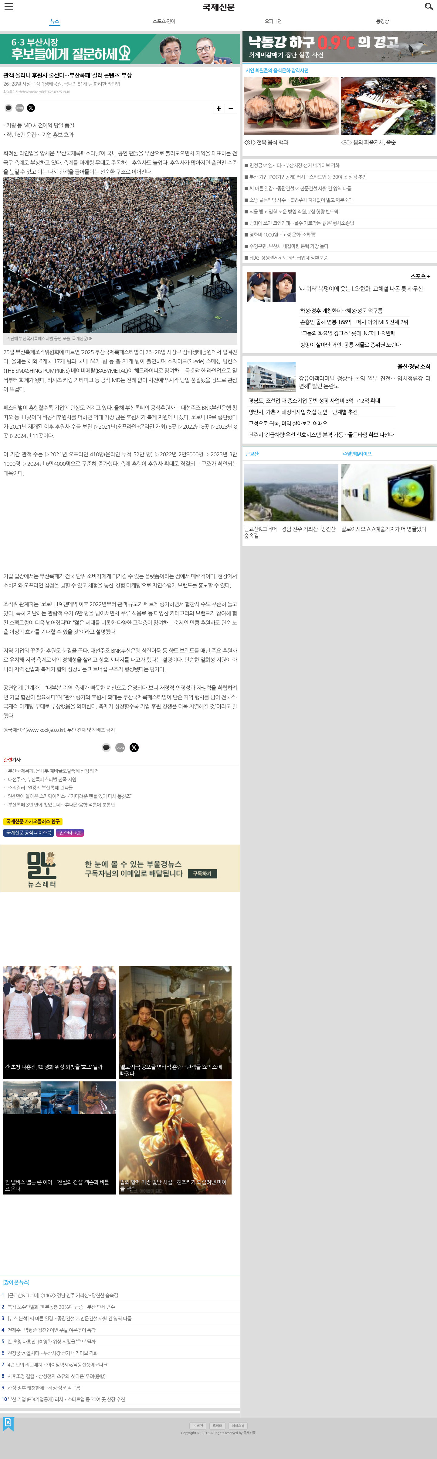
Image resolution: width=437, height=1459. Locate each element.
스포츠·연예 (164, 21)
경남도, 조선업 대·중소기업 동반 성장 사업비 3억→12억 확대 (314, 401)
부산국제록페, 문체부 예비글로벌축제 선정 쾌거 (53, 771)
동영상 (382, 21)
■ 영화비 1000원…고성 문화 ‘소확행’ (279, 234)
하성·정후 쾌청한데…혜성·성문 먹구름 (341, 311)
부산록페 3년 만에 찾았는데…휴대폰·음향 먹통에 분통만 (61, 804)
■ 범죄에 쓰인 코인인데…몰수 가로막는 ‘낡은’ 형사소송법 (299, 223)
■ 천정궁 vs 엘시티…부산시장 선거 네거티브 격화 (291, 165)
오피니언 (273, 21)
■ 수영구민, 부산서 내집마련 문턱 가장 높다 (286, 246)
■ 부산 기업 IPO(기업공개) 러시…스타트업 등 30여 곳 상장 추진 (305, 177)
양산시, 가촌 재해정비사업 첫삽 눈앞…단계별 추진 (303, 412)
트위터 (217, 1426)
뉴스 (54, 21)
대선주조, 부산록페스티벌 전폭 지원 (42, 779)
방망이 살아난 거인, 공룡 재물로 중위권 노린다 (350, 345)
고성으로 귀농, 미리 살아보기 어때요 (288, 424)
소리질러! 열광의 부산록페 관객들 (40, 787)
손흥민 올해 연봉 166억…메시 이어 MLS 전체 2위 (354, 322)
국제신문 (8, 1424)
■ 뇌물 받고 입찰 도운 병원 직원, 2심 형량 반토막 (291, 211)
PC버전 (198, 1426)
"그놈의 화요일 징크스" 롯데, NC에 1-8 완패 (347, 333)
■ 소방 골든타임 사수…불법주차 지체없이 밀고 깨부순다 (298, 200)
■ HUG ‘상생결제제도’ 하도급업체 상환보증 (286, 257)
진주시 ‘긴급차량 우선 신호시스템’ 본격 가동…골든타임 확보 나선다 (321, 435)
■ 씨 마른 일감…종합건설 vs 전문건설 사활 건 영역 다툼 (297, 188)
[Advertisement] (120, 524)
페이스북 (238, 1426)
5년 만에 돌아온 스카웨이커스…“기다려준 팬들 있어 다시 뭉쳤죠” (69, 796)
